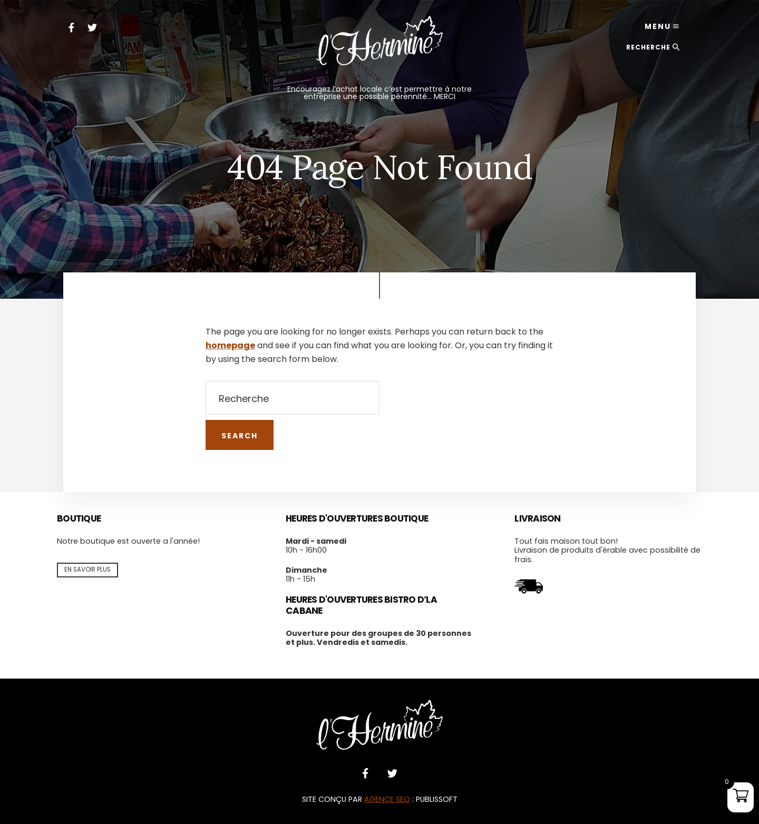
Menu (658, 26)
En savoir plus (87, 569)
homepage (230, 345)
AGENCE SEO (387, 799)
